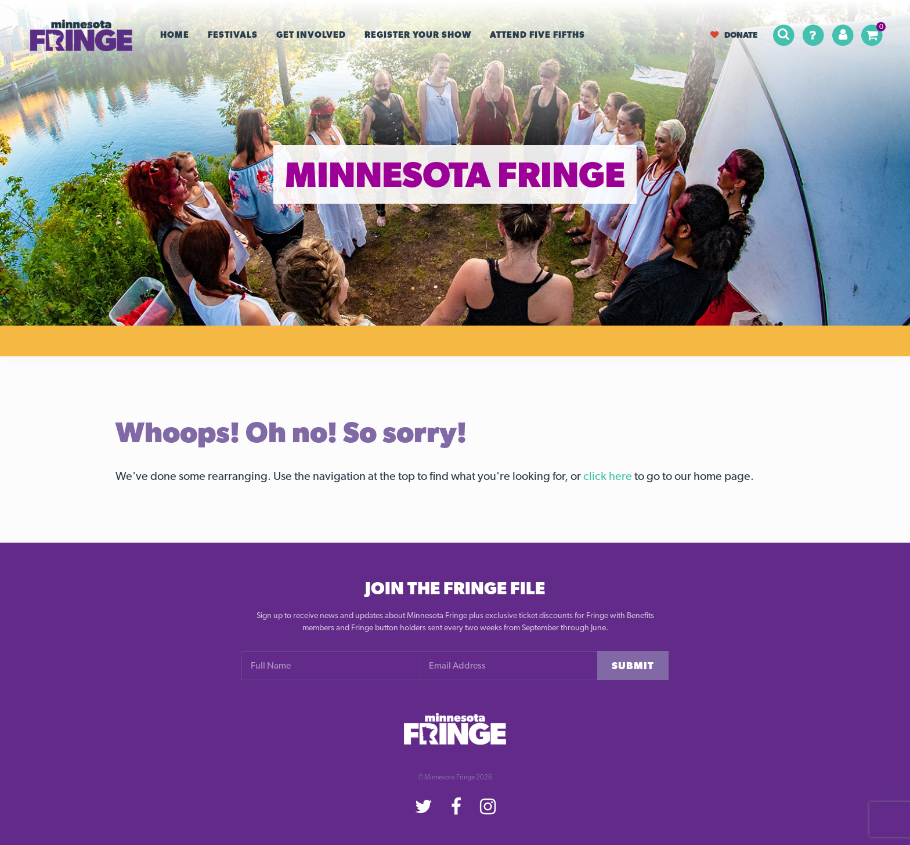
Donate (733, 34)
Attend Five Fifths (537, 35)
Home (174, 35)
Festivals (233, 35)
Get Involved (311, 35)
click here (607, 476)
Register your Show (417, 35)
